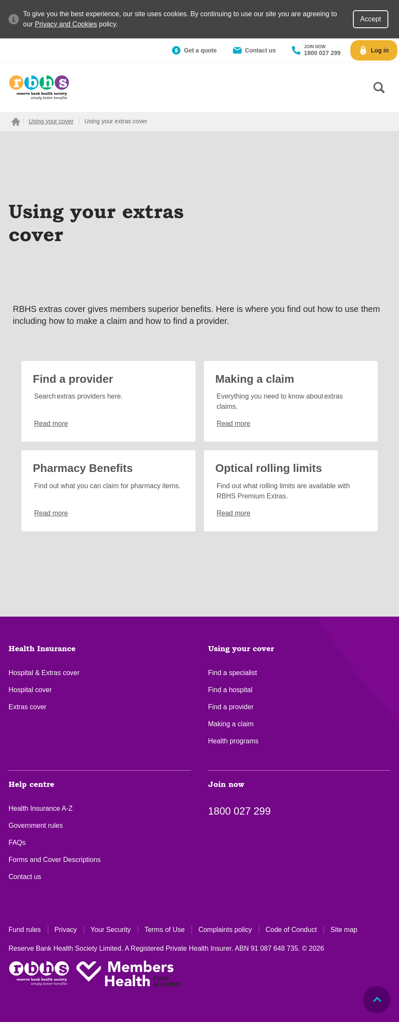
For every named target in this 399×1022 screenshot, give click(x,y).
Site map (343, 929)
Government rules (36, 825)
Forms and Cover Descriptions (55, 859)
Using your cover (241, 649)
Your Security (110, 929)
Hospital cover (30, 689)
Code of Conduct (291, 929)
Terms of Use (165, 929)
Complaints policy (225, 929)
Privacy (66, 929)
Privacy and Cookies (66, 24)
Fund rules (25, 929)
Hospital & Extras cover (44, 672)
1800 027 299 (239, 811)
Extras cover (28, 706)
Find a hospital (230, 689)
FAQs (17, 842)
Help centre (31, 785)
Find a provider (231, 706)
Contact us (25, 876)
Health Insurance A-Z (41, 808)
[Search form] (379, 87)
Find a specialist (232, 672)
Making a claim (231, 724)
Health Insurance (42, 649)
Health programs (233, 741)
